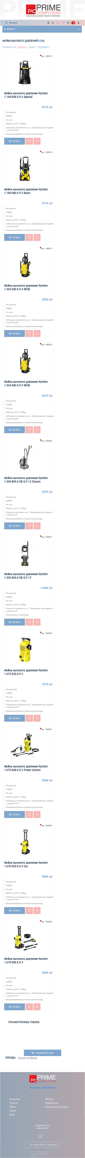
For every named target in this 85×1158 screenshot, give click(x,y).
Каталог (13, 22)
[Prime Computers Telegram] (44, 1136)
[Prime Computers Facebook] (39, 1136)
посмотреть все (44, 1053)
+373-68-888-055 (48, 1088)
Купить (16, 141)
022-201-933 (35, 1088)
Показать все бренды (27, 1058)
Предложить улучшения (45, 1145)
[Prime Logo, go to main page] (43, 10)
